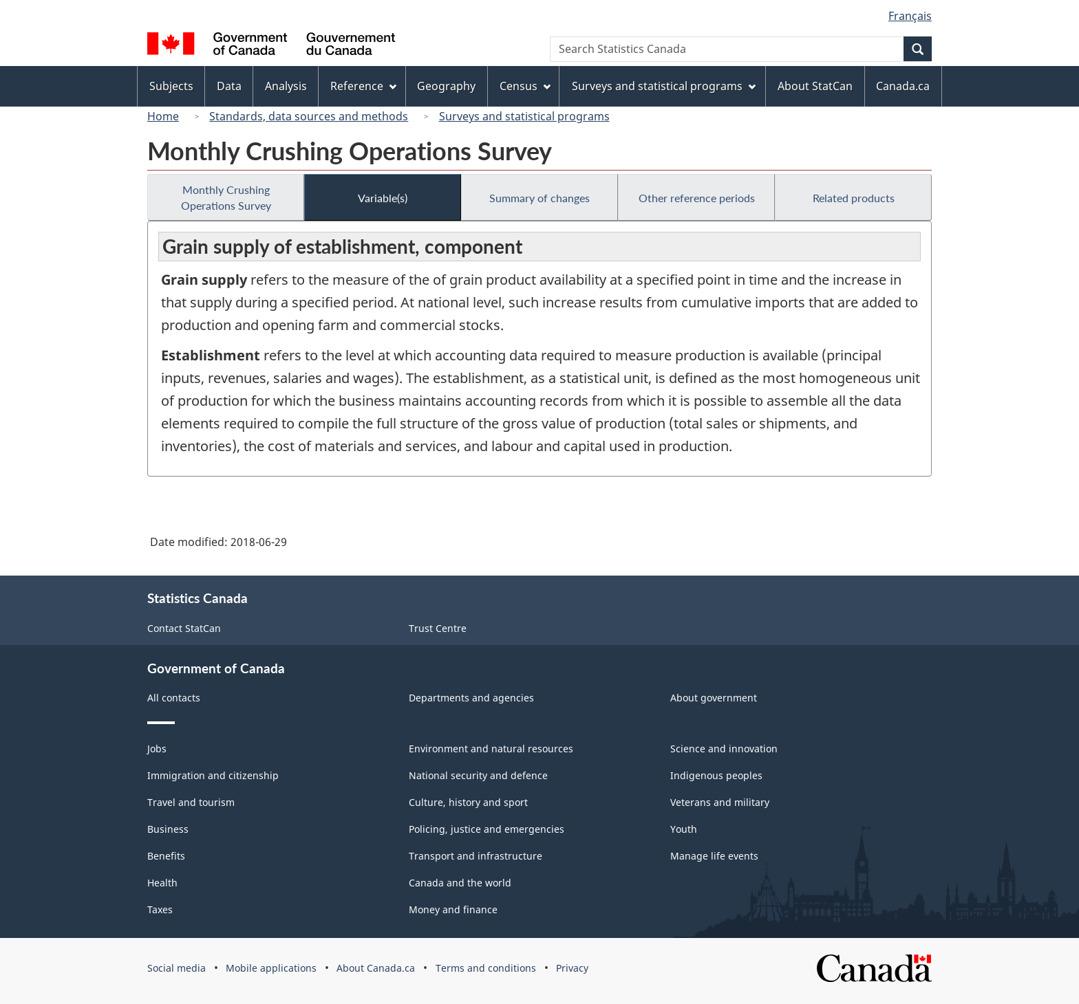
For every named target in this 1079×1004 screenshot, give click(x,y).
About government (713, 697)
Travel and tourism (191, 802)
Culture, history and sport (468, 802)
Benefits (166, 855)
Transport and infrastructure (475, 855)
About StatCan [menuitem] (815, 86)
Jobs (157, 748)
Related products (854, 197)
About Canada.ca (375, 967)
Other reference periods (697, 197)
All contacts (173, 697)
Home (163, 116)
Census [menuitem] (525, 86)
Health (162, 882)
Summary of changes (539, 197)
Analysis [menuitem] (286, 86)
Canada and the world (460, 882)
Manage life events (714, 855)
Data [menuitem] (229, 86)
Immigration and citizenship (213, 775)
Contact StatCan (184, 628)
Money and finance (453, 909)
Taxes (160, 909)
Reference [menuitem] (363, 86)
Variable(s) (382, 197)
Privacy (572, 967)
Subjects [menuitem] (171, 86)
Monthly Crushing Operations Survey (226, 197)
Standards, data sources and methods (308, 116)
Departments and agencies (471, 697)
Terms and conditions (486, 967)
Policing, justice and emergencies (486, 829)
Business (168, 829)
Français (910, 15)
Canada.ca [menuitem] (903, 86)
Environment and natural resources (491, 748)
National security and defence (478, 775)
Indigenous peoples (716, 775)
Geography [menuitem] (446, 86)
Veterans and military (719, 802)
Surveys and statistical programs (524, 116)
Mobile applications (271, 967)
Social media (176, 967)
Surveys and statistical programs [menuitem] (664, 86)
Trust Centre (438, 628)
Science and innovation (724, 748)
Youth (683, 829)
